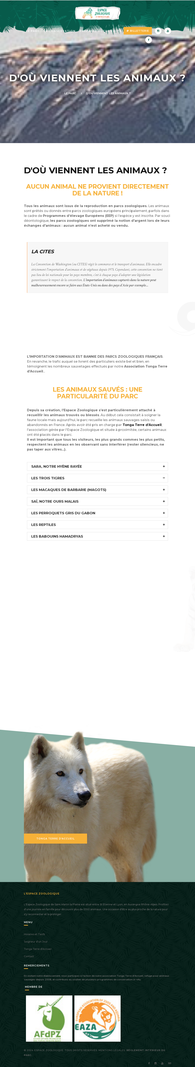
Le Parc (70, 93)
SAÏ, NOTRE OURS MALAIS (54, 501)
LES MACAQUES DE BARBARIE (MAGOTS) (68, 490)
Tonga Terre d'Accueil (55, 838)
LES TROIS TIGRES (47, 478)
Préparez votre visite (101, 31)
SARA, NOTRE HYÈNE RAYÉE (56, 466)
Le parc (33, 31)
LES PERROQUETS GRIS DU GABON (63, 513)
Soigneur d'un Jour (36, 941)
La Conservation (60, 31)
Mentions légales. (112, 1050)
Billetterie (138, 30)
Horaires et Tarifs (34, 934)
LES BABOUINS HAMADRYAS (57, 536)
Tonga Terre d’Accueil (142, 425)
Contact (29, 956)
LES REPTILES (43, 525)
